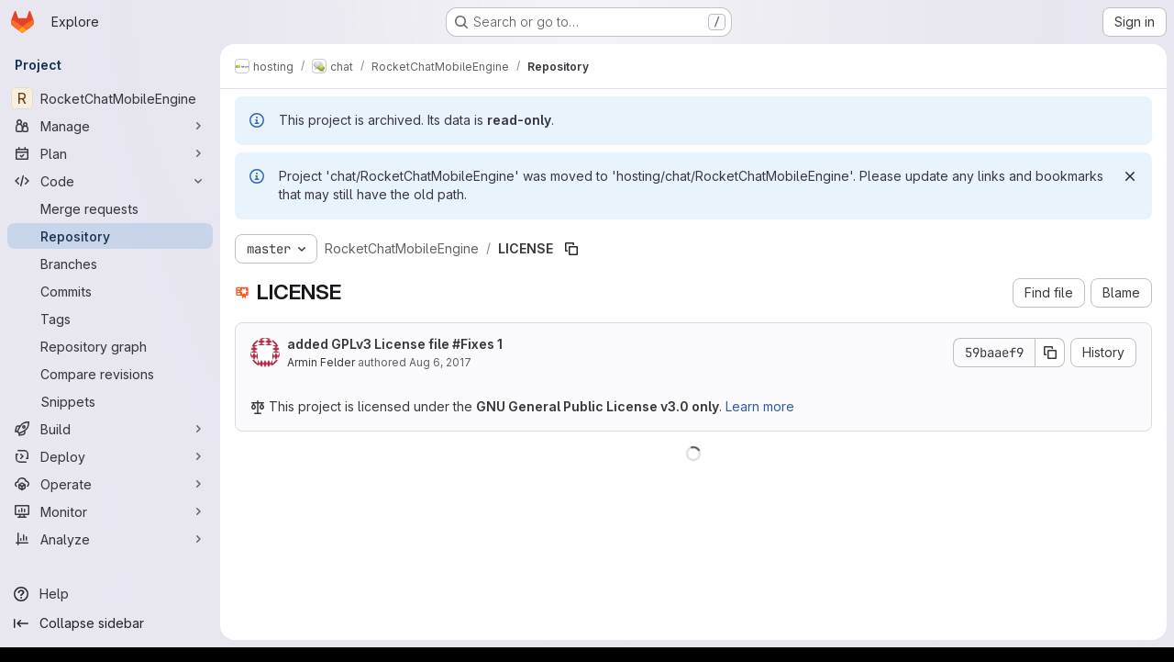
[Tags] (110, 318)
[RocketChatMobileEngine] (110, 98)
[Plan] (110, 153)
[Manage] (110, 126)
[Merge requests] (110, 208)
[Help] (110, 594)
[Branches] (110, 263)
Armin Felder (321, 362)
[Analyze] (110, 539)
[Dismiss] (1130, 176)
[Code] (110, 181)
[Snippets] (110, 401)
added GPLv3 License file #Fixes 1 (395, 344)
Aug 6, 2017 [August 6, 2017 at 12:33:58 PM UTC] (440, 362)
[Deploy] (110, 456)
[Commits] (110, 291)
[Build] (110, 429)
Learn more (759, 406)
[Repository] (110, 236)
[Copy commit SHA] (1050, 352)
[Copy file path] (571, 249)
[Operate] (110, 484)
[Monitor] (110, 511)
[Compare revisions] (110, 374)
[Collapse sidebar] (110, 623)
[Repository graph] (110, 346)
